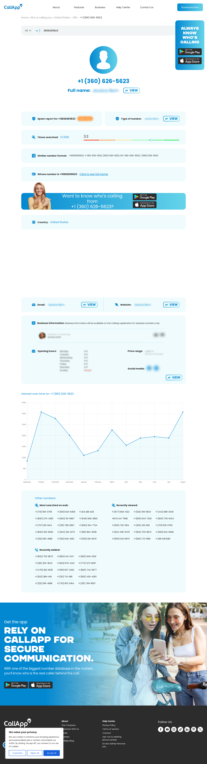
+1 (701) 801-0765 (43, 511)
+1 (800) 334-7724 (88, 525)
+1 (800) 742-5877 (87, 569)
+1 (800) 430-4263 (87, 576)
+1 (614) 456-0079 (121, 532)
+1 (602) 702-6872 (142, 532)
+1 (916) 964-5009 (88, 532)
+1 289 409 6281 (163, 538)
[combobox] (30, 30)
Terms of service (110, 729)
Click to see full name (93, 174)
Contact (106, 733)
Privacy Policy (108, 725)
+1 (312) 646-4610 (65, 538)
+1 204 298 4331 (86, 511)
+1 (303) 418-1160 (141, 525)
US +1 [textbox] (28, 30)
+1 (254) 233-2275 (66, 532)
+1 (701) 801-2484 (65, 583)
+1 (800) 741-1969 (141, 538)
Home (24, 17)
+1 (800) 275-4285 (44, 518)
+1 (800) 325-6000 (44, 532)
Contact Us (146, 7)
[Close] (61, 729)
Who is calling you (41, 17)
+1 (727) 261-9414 (43, 525)
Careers (65, 736)
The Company (69, 725)
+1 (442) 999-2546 (165, 511)
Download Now (190, 7)
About (56, 7)
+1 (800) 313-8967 (65, 518)
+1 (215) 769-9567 (65, 525)
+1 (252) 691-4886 (43, 538)
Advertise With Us (70, 729)
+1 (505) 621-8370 (88, 538)
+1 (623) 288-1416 (43, 576)
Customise (17, 753)
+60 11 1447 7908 (120, 518)
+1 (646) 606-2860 (88, 518)
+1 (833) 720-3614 (120, 525)
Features (79, 7)
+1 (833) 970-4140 (65, 563)
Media (64, 733)
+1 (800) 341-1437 (65, 556)
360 (75, 17)
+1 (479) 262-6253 (44, 569)
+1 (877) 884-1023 (120, 511)
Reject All (35, 753)
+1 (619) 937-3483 (65, 569)
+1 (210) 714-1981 (64, 576)
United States (62, 17)
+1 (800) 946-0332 (87, 556)
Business (100, 7)
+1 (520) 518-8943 (142, 511)
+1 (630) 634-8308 (66, 511)
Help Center (123, 7)
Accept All (51, 753)
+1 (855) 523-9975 (121, 538)
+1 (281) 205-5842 (43, 563)
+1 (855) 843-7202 (142, 518)
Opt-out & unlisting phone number (111, 738)
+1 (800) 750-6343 (165, 518)
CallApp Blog (68, 740)
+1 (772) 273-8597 (87, 563)
